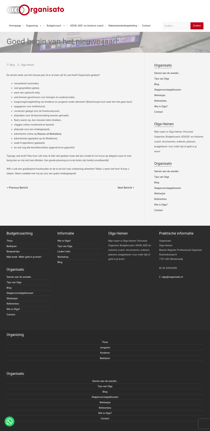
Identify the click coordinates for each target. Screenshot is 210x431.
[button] (9, 421)
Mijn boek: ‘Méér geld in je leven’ (24, 256)
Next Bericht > (126, 187)
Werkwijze (159, 95)
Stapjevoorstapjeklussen (167, 89)
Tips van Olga (161, 78)
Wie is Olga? (161, 106)
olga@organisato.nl (172, 276)
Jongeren (105, 347)
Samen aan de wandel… (167, 73)
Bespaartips (13, 251)
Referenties (160, 100)
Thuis (10, 240)
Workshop (62, 256)
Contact (158, 111)
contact (26, 173)
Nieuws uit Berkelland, (49, 133)
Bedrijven (12, 246)
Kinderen (105, 352)
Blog (12, 64)
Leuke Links (63, 251)
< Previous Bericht (17, 187)
